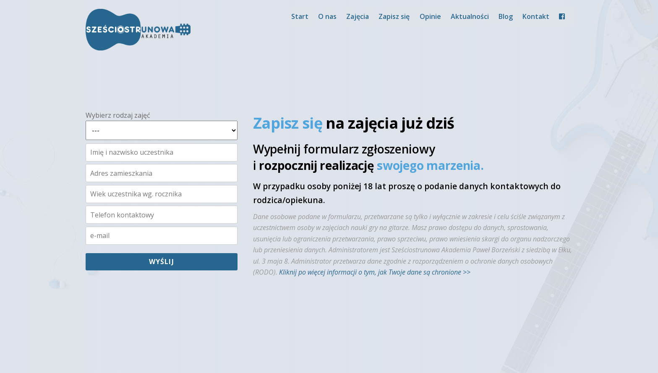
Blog (506, 16)
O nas (327, 16)
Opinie (430, 16)
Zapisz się (394, 16)
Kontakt (535, 16)
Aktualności (470, 16)
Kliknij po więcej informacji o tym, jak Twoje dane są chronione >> (374, 272)
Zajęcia (357, 16)
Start (299, 16)
